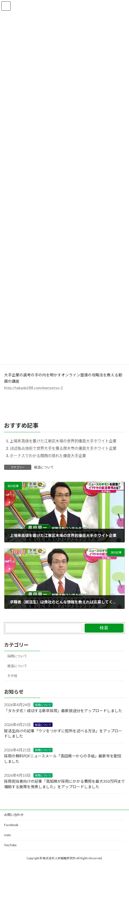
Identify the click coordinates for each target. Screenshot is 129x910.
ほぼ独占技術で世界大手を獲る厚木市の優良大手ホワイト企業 (63, 448)
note (7, 835)
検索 (104, 627)
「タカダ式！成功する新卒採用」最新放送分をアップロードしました (63, 711)
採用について (17, 656)
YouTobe (10, 845)
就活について (44, 467)
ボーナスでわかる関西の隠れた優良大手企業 (48, 455)
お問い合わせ (14, 815)
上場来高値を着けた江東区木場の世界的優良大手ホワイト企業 (63, 441)
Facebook (11, 825)
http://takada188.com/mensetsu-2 (33, 387)
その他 (12, 676)
